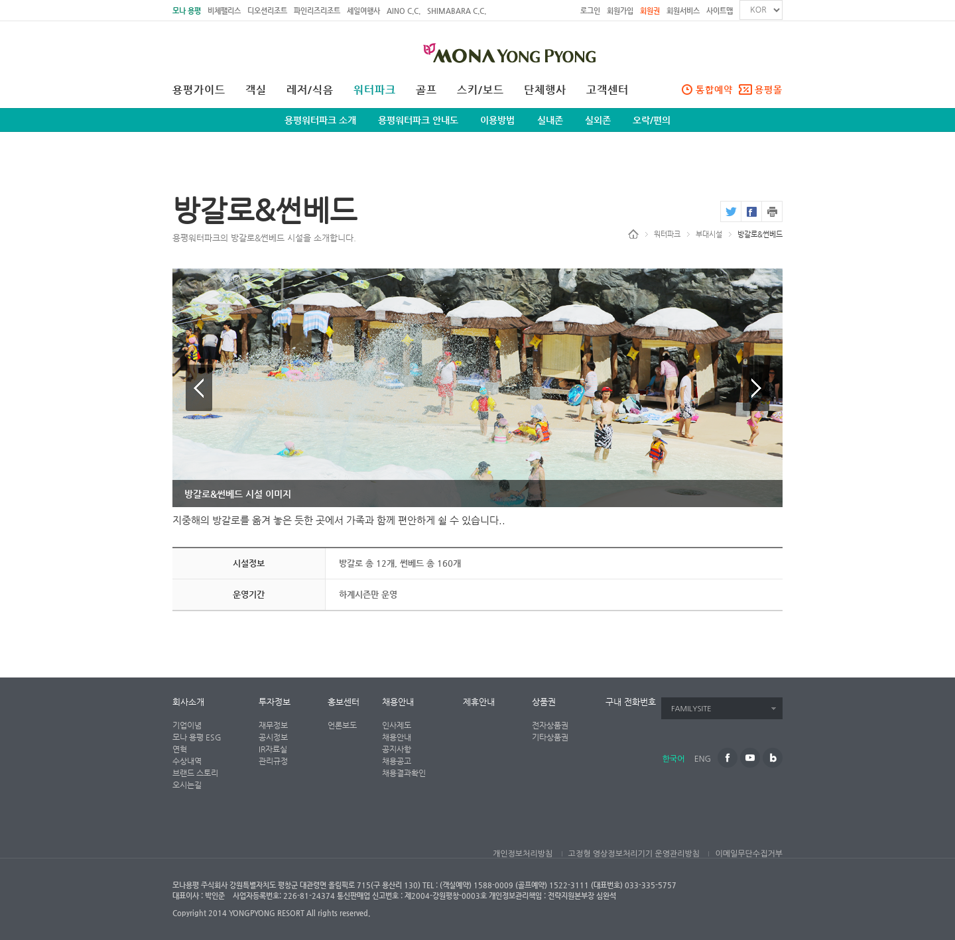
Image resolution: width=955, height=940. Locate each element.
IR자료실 (273, 749)
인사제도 (396, 725)
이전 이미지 (199, 388)
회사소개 (188, 702)
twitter (730, 211)
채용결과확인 (404, 773)
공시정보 (273, 737)
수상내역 (187, 761)
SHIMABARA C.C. (456, 11)
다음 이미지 (756, 388)
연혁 (179, 749)
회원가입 (620, 11)
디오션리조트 (267, 11)
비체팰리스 (224, 11)
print (772, 211)
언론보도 (342, 725)
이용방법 (497, 120)
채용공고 (396, 761)
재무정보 (273, 725)
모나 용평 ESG (197, 737)
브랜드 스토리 (195, 773)
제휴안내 (479, 702)
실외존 (598, 120)
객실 (256, 90)
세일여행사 (363, 11)
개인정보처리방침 (522, 854)
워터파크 (374, 90)
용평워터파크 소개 (320, 120)
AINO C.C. (403, 11)
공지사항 (396, 749)
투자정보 (274, 702)
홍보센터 (343, 702)
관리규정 (273, 761)
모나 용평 (186, 11)
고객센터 (607, 90)
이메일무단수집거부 (749, 854)
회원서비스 (683, 11)
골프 (426, 90)
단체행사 (545, 90)
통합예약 (714, 89)
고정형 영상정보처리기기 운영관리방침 (634, 854)
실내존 (550, 120)
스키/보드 (480, 90)
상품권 (544, 702)
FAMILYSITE (691, 709)
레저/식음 (310, 90)
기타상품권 (550, 737)
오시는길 (187, 785)
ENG (702, 759)
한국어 (674, 759)
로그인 (590, 11)
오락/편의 (651, 120)
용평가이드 (198, 90)
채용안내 (398, 702)
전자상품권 (550, 725)
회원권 (650, 11)
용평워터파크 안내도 (418, 120)
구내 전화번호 (630, 702)
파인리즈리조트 (317, 11)
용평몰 (769, 89)
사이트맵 (719, 11)
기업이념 (187, 725)
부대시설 (709, 234)
